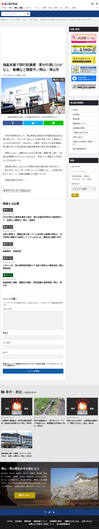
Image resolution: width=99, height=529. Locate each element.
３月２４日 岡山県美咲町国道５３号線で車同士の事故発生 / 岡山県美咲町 (33, 267)
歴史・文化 (47, 8)
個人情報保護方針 (79, 149)
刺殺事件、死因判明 (12, 251)
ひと (61, 8)
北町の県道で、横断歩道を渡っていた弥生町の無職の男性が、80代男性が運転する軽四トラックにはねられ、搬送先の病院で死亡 (32, 235)
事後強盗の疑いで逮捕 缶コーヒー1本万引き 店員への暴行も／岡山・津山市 (16, 454)
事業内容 (76, 119)
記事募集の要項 (79, 128)
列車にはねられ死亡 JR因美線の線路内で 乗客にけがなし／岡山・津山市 (82, 422)
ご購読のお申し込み (80, 132)
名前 (5, 333)
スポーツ (28, 8)
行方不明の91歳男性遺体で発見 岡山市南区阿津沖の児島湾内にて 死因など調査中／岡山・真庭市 (32, 218)
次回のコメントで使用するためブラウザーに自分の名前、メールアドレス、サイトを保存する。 (32, 364)
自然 (55, 8)
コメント (7, 309)
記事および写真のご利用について (83, 143)
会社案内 (76, 114)
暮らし (67, 8)
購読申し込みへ (25, 495)
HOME (3, 8)
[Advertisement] (33, 37)
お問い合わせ (78, 137)
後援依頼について (79, 123)
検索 (74, 195)
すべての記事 (15, 19)
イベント (37, 8)
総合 (74, 8)
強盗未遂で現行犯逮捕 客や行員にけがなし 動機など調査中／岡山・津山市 (66, 19)
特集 (10, 8)
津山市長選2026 (76, 176)
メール (6, 343)
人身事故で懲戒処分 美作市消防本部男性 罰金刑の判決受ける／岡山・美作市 (16, 422)
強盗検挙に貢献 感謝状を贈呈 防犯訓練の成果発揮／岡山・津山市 (32, 284)
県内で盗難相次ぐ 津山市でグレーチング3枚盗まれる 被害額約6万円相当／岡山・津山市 (49, 423)
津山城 (89, 179)
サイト (5, 352)
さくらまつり (76, 179)
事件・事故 (18, 8)
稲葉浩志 (86, 176)
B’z (83, 179)
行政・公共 (9, 275)
